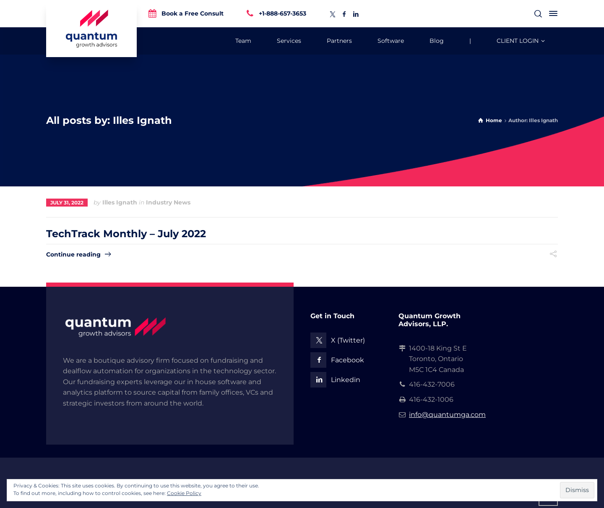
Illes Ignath (119, 202)
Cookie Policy (184, 493)
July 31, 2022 (66, 202)
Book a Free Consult (192, 13)
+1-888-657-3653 (282, 13)
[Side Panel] (551, 13)
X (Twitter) (348, 340)
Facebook (347, 360)
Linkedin (345, 380)
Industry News (168, 202)
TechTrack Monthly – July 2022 (126, 234)
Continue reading (73, 254)
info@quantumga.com (447, 415)
